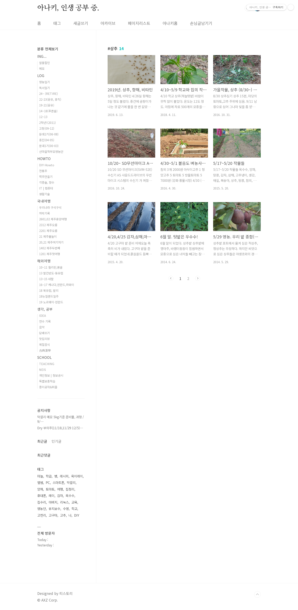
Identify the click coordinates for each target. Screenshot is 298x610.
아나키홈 (170, 23)
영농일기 (44, 82)
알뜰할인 (44, 62)
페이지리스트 (139, 23)
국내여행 (43, 201)
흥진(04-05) (46, 140)
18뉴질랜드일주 (49, 296)
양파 (40, 489)
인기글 (56, 441)
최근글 (42, 441)
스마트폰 (58, 482)
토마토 (50, 489)
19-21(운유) (46, 105)
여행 (60, 489)
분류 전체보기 (47, 48)
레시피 (64, 476)
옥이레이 (77, 476)
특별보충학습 (47, 381)
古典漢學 (45, 350)
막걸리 (71, 482)
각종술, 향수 (46, 182)
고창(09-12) (46, 128)
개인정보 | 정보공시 (51, 375)
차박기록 (44, 213)
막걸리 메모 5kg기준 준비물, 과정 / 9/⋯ (60, 419)
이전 (170, 278)
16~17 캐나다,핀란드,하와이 (56, 284)
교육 (74, 502)
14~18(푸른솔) (48, 111)
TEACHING (46, 364)
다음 (197, 278)
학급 (49, 476)
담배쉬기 (44, 333)
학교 (74, 508)
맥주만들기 (46, 176)
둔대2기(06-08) (49, 134)
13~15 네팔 (46, 279)
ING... (42, 56)
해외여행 (43, 260)
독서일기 (44, 88)
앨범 (40, 482)
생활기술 (44, 194)
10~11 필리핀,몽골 (50, 267)
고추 (63, 515)
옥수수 (70, 495)
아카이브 (108, 23)
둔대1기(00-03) (49, 145)
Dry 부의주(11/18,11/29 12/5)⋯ (60, 428)
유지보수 (54, 508)
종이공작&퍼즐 (48, 387)
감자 (60, 495)
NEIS (42, 369)
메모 (41, 68)
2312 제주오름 (48, 225)
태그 (57, 23)
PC (48, 482)
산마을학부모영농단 (51, 151)
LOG (40, 75)
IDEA (42, 315)
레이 (51, 495)
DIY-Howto (46, 165)
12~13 (43, 117)
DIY (76, 515)
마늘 (40, 476)
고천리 (41, 515)
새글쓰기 (80, 23)
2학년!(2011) (47, 122)
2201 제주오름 (48, 230)
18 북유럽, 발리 (48, 290)
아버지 (53, 502)
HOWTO (44, 158)
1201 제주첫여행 (49, 254)
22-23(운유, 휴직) (50, 99)
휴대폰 (41, 495)
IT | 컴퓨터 (46, 188)
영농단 (41, 508)
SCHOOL (44, 357)
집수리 (41, 502)
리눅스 (64, 502)
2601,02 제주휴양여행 (53, 219)
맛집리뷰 (44, 338)
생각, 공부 (45, 309)
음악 (41, 327)
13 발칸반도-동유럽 (51, 273)
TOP (257, 594)
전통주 (43, 171)
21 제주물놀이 (48, 236)
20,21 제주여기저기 (51, 242)
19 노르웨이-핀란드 (51, 302)
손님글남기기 (201, 23)
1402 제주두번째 (49, 248)
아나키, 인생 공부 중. (68, 8)
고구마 (53, 515)
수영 (66, 508)
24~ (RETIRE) (48, 93)
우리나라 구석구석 (50, 207)
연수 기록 (45, 321)
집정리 (70, 489)
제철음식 (44, 344)
